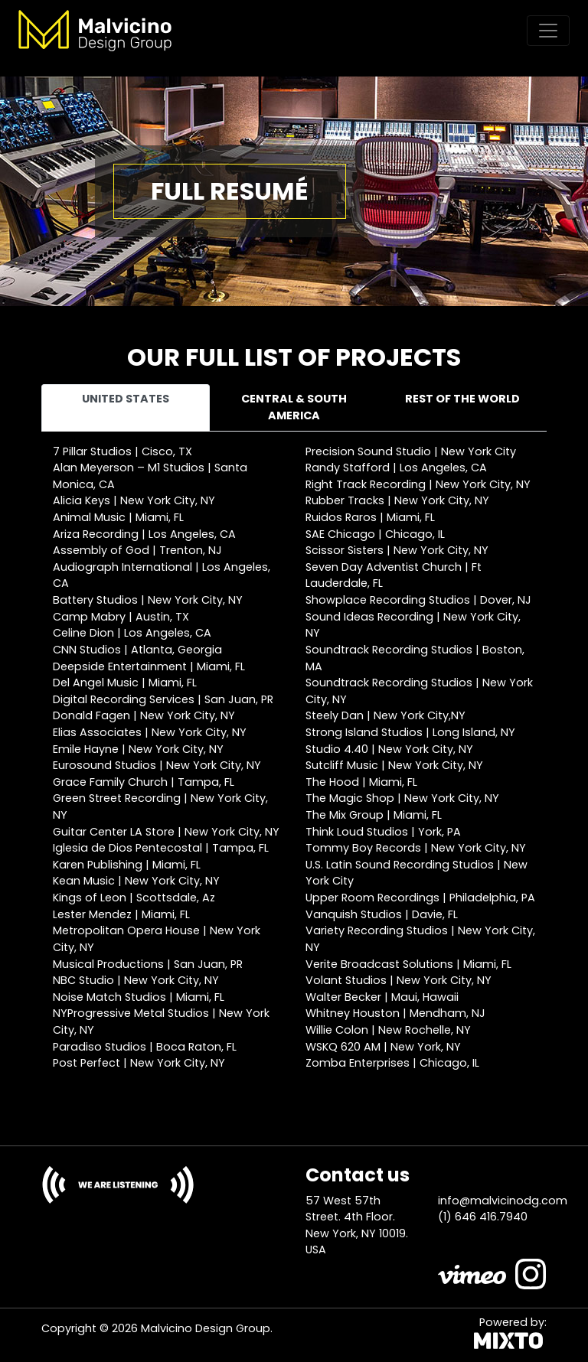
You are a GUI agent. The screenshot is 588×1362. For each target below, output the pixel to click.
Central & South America (294, 407)
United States (125, 398)
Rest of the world (462, 398)
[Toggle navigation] (548, 30)
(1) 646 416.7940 (483, 1216)
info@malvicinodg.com (502, 1200)
